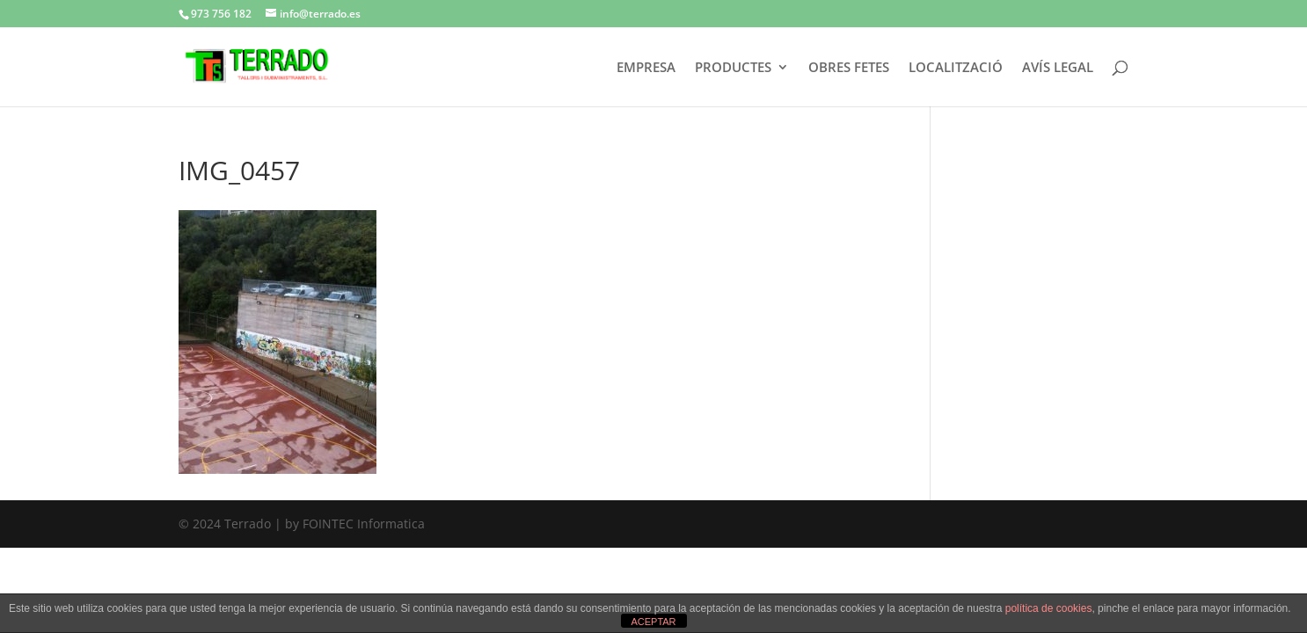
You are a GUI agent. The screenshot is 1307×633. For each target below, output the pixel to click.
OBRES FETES (848, 68)
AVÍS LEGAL (1057, 68)
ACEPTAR (653, 621)
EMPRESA (646, 68)
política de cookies (1048, 608)
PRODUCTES (733, 68)
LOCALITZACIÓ (956, 68)
